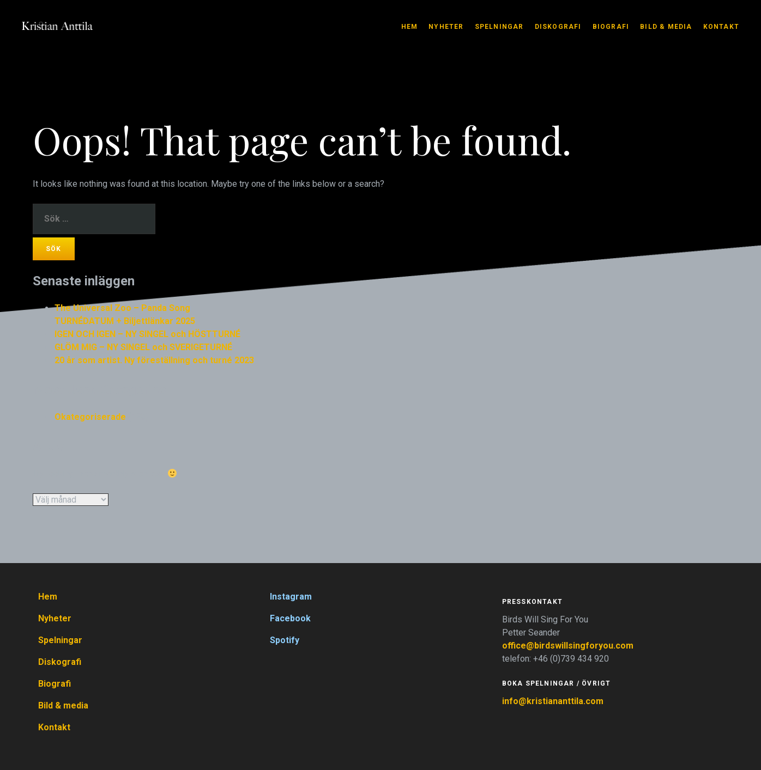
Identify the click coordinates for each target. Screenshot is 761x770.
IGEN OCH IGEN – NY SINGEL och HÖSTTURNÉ (147, 334)
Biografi (611, 26)
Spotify (284, 640)
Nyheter (445, 26)
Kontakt (721, 26)
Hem (409, 26)
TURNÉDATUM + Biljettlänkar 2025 (125, 321)
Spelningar (499, 26)
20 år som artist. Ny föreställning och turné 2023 (154, 360)
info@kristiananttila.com (552, 701)
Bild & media (666, 26)
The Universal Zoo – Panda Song (122, 308)
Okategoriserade (90, 417)
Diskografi (558, 26)
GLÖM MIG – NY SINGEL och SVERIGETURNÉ (143, 347)
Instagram (291, 596)
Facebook (290, 618)
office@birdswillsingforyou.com (569, 645)
